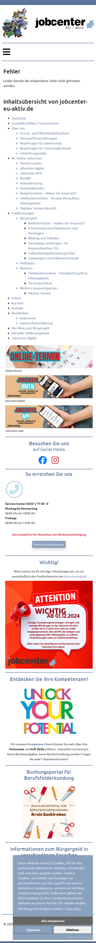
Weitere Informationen (49, 544)
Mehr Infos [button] (73, 908)
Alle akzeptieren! (52, 921)
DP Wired (85, 937)
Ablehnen (72, 930)
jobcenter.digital (74, 576)
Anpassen (33, 930)
